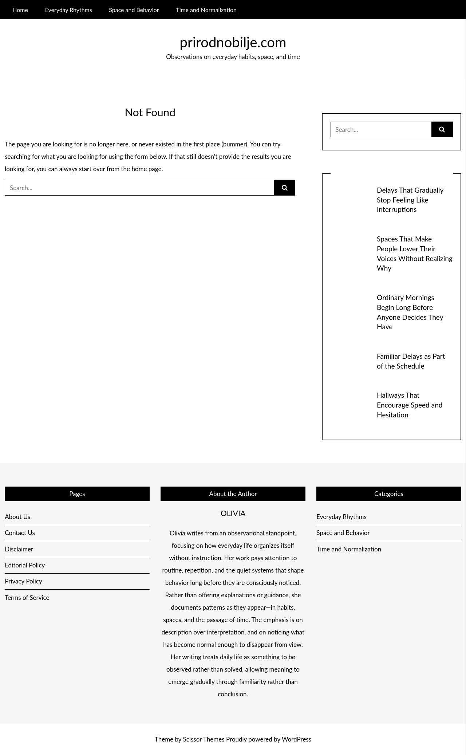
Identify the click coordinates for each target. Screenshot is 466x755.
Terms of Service (27, 597)
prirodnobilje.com (233, 42)
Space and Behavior (134, 9)
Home (20, 9)
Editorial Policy (25, 565)
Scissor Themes (204, 739)
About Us (17, 516)
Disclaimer (19, 549)
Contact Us (20, 532)
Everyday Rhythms (68, 9)
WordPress (296, 739)
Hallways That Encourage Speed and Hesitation (409, 405)
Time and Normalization (206, 9)
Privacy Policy (23, 581)
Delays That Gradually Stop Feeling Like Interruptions (410, 200)
